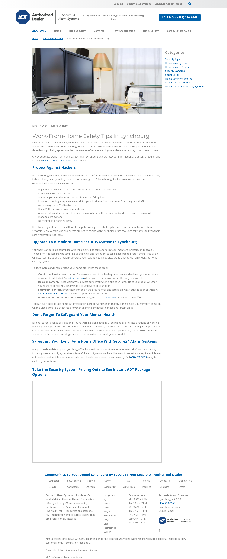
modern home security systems (59, 160)
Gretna (182, 486)
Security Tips (172, 59)
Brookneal (146, 486)
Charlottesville (185, 480)
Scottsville (165, 480)
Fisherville (90, 480)
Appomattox (110, 486)
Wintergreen (129, 486)
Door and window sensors (53, 293)
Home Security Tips (176, 63)
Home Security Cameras (178, 78)
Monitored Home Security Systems (184, 86)
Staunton (90, 486)
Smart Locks (172, 74)
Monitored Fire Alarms (177, 82)
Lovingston (54, 480)
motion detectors (106, 297)
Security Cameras (175, 71)
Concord (108, 480)
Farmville (145, 480)
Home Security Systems (178, 67)
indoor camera (75, 278)
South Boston (74, 480)
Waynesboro (73, 486)
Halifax (126, 480)
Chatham (164, 486)
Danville (52, 486)
